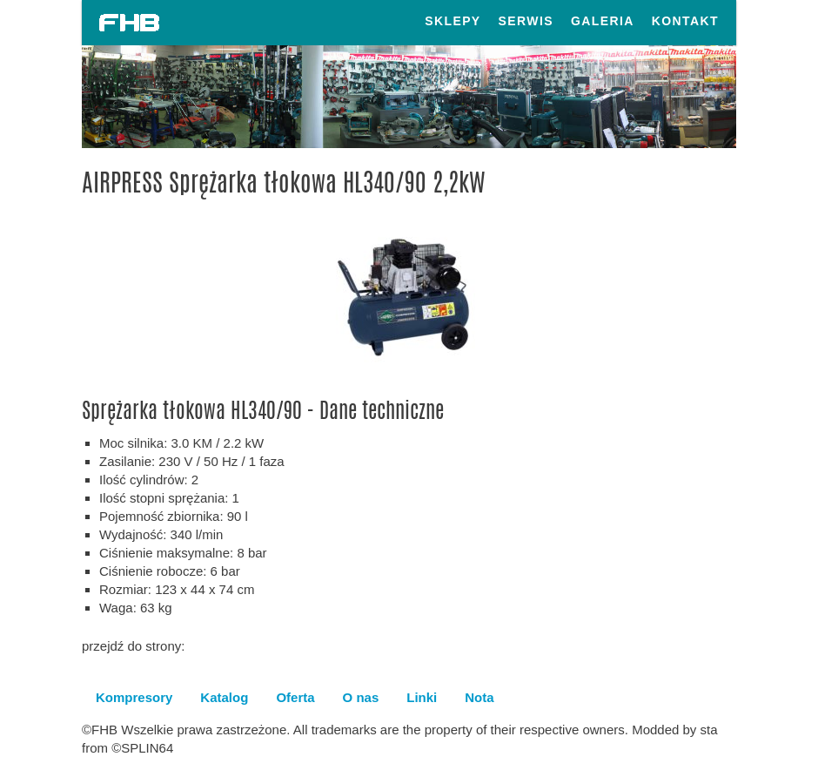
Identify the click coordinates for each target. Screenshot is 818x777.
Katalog (224, 697)
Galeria (602, 21)
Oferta (295, 697)
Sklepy (452, 21)
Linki (421, 697)
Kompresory (134, 697)
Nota (479, 697)
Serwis (526, 21)
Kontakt (685, 21)
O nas (361, 697)
